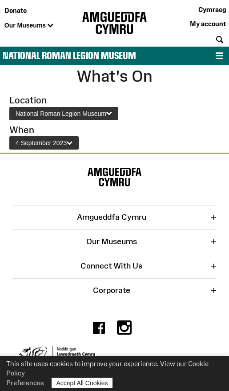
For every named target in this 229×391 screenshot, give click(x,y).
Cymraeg (212, 9)
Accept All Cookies (82, 383)
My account (208, 24)
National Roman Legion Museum (69, 56)
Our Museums (28, 26)
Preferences (25, 383)
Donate (15, 10)
